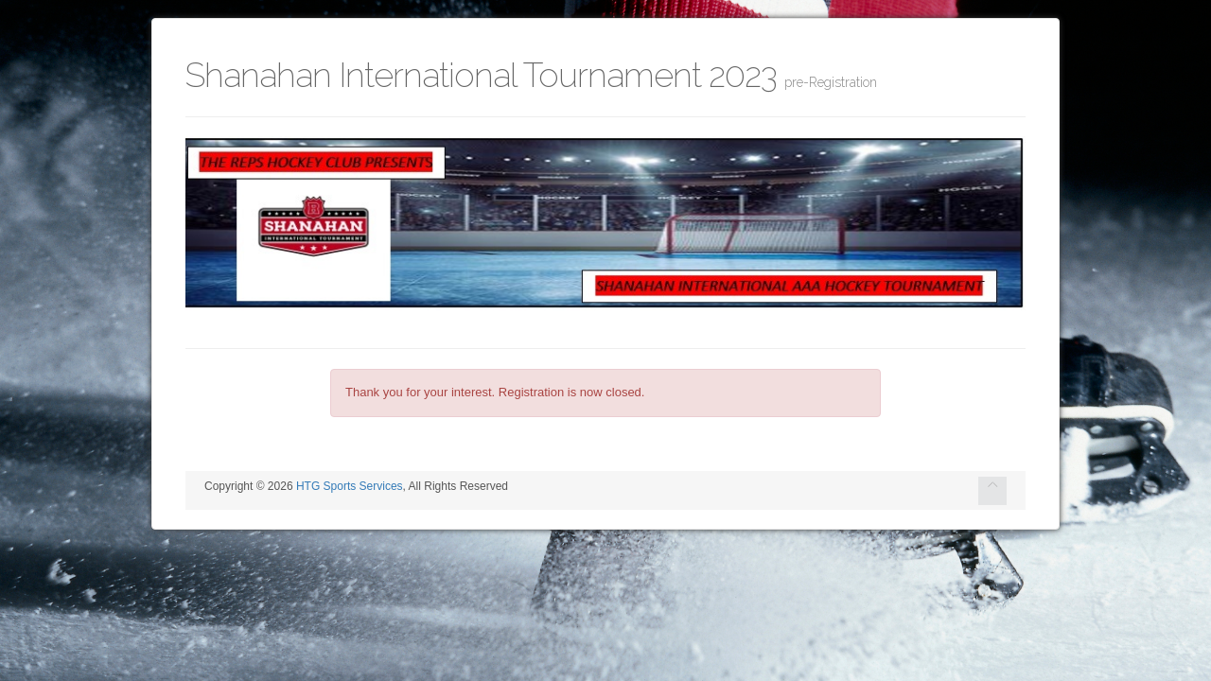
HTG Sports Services (349, 486)
